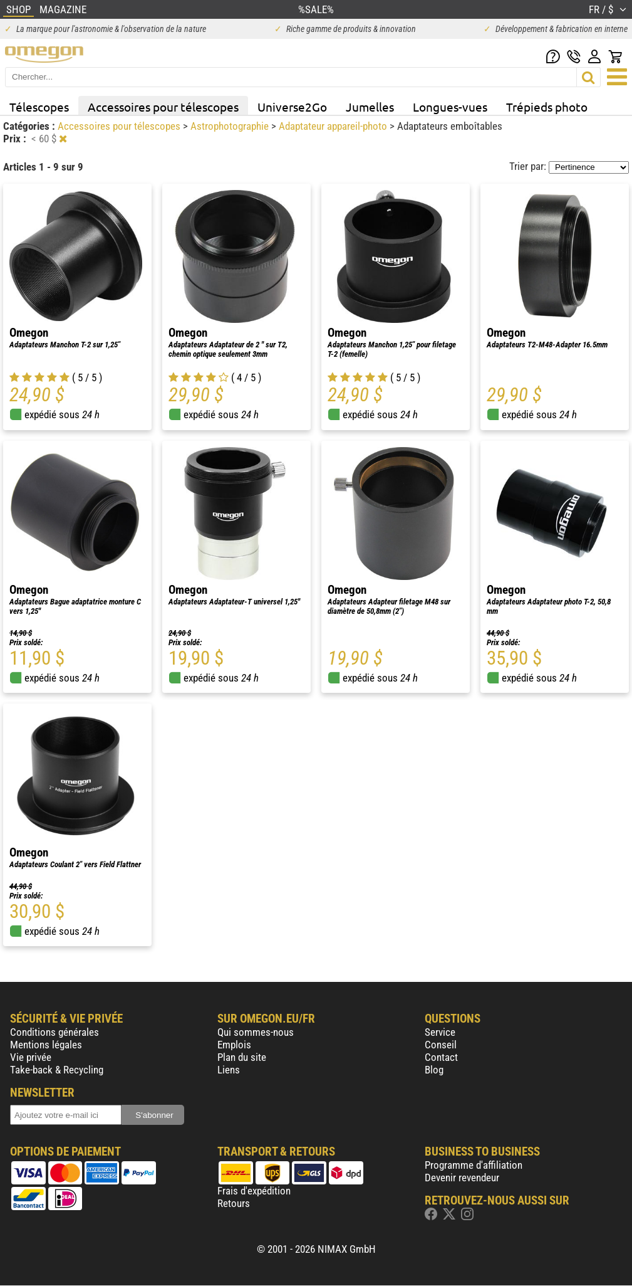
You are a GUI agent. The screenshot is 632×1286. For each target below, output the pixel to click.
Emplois (234, 1044)
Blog (434, 1069)
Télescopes (39, 106)
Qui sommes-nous (255, 1032)
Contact (441, 1057)
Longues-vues (450, 106)
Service (440, 1032)
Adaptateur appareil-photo (334, 126)
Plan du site (241, 1057)
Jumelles (370, 106)
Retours (233, 1203)
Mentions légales (46, 1044)
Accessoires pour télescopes (163, 106)
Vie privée (30, 1057)
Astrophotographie (230, 126)
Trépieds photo (547, 106)
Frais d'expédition (254, 1190)
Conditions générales (54, 1032)
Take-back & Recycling (56, 1069)
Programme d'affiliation (473, 1165)
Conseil (441, 1044)
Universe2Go (292, 106)
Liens (228, 1069)
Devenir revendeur (462, 1177)
